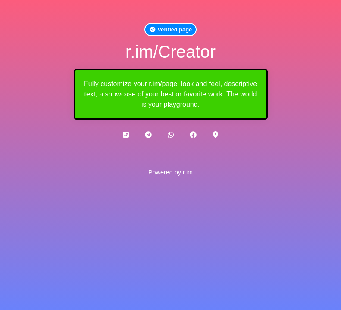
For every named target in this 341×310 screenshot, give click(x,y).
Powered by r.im (170, 172)
